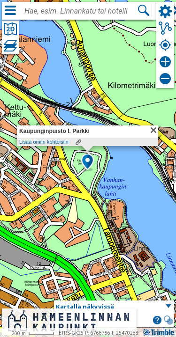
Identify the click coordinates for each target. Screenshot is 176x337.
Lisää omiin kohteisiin (44, 142)
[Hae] (143, 10)
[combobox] (80, 11)
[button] (87, 162)
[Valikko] (10, 10)
